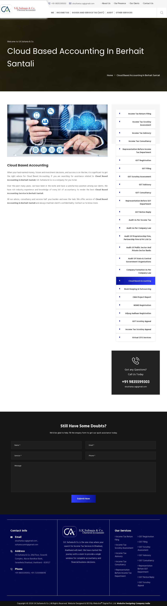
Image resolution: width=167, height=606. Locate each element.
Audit (110, 12)
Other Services (124, 12)
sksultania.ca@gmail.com (83, 3)
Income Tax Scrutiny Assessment (124, 546)
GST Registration (146, 536)
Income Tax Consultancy (120, 563)
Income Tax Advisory (120, 554)
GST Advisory (144, 555)
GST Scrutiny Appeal (144, 584)
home (110, 75)
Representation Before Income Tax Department (123, 573)
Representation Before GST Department (145, 569)
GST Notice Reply (146, 577)
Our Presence (119, 3)
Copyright (21, 603)
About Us (105, 3)
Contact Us (147, 3)
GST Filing (142, 542)
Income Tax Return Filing (124, 538)
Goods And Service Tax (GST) (88, 12)
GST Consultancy (146, 560)
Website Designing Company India (133, 603)
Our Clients (134, 3)
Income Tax (62, 12)
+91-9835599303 (58, 3)
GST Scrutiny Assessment (144, 548)
